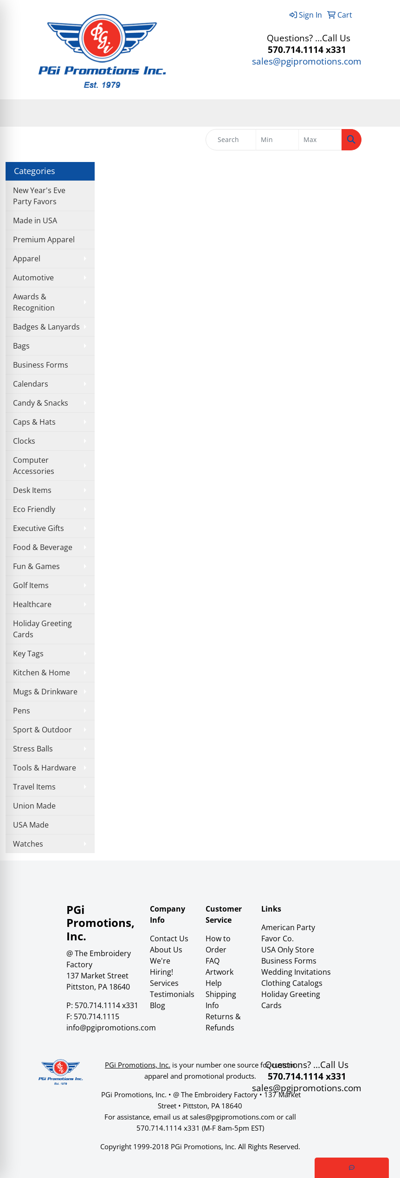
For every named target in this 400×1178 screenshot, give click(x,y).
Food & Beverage (42, 547)
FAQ (212, 961)
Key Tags (28, 653)
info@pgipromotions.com (111, 1028)
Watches (28, 844)
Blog (157, 1005)
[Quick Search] (231, 139)
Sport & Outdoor (42, 730)
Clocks (24, 441)
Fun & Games (36, 566)
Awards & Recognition (34, 302)
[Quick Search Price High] (320, 139)
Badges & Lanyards (46, 327)
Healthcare (32, 604)
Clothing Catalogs (292, 983)
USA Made (31, 825)
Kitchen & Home (41, 672)
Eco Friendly (34, 509)
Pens (21, 711)
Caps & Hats (34, 422)
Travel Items (34, 787)
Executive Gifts (38, 528)
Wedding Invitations (296, 972)
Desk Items (32, 490)
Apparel (26, 258)
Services (164, 983)
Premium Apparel (44, 239)
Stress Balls (33, 749)
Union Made (34, 806)
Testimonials (172, 994)
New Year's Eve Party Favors (39, 196)
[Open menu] (381, 113)
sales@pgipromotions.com (306, 61)
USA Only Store (287, 950)
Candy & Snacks (40, 403)
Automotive (33, 277)
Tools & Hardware (44, 768)
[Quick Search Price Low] (277, 139)
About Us (166, 950)
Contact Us (169, 938)
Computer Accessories (33, 465)
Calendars (30, 384)
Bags (21, 346)
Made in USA (35, 220)
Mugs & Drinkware (45, 691)
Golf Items (31, 585)
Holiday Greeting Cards (42, 629)
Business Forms (40, 365)
